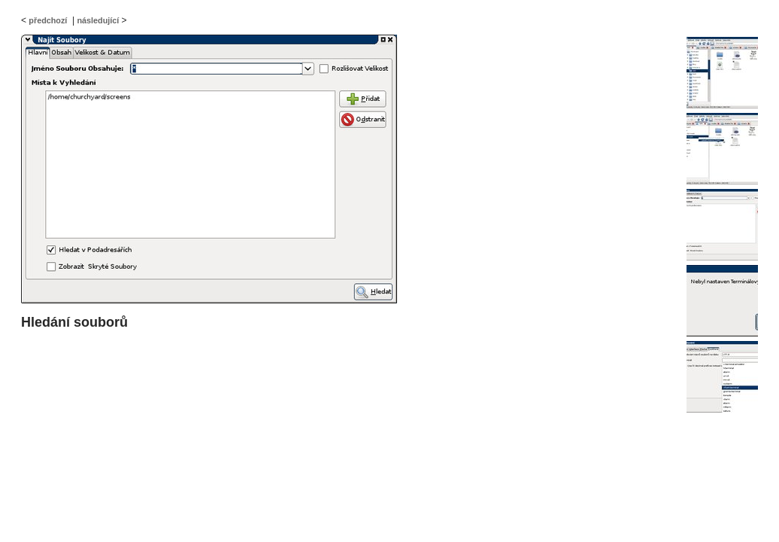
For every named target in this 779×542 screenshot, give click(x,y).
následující (98, 20)
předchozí (48, 20)
